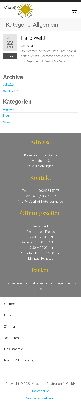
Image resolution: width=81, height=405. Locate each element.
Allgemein (9, 109)
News (6, 122)
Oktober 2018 (11, 91)
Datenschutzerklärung (40, 398)
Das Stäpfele (13, 349)
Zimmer (9, 326)
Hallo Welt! (33, 38)
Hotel (8, 315)
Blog (6, 115)
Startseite (11, 304)
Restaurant (12, 338)
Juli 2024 (8, 84)
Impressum (40, 391)
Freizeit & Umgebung (19, 360)
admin (31, 46)
